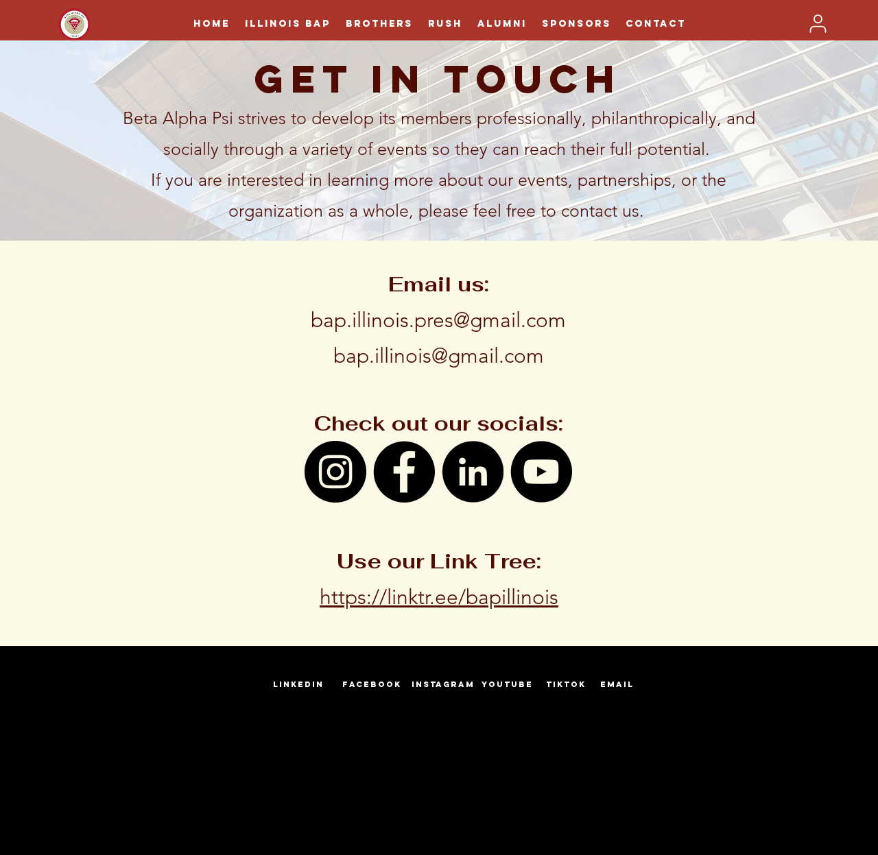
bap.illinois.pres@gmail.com (438, 320)
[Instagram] (335, 472)
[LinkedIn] (472, 472)
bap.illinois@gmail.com (438, 356)
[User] (817, 23)
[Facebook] (404, 472)
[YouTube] (541, 472)
